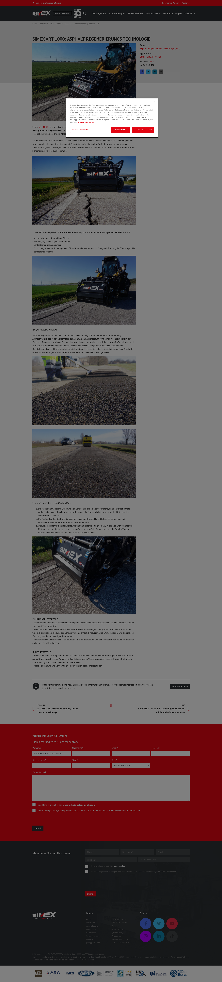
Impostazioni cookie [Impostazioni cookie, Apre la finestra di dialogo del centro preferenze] (80, 130)
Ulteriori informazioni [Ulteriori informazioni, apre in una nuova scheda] (86, 122)
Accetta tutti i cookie (142, 130)
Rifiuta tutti (120, 130)
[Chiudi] (154, 101)
